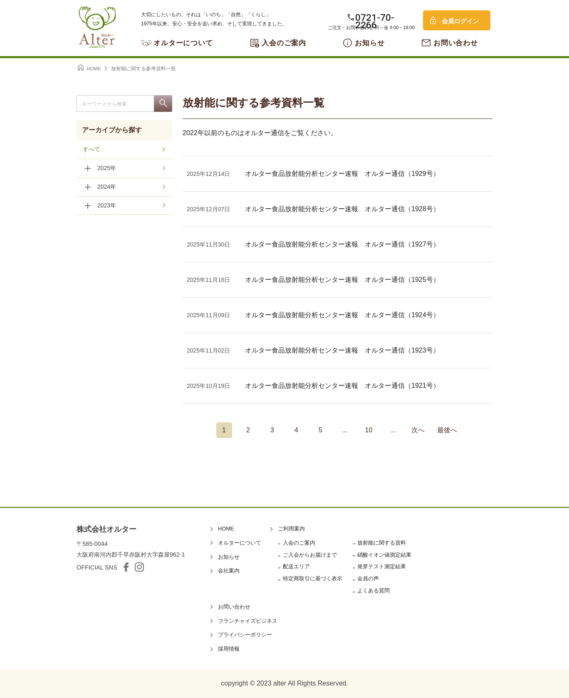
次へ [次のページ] (418, 430)
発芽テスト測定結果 (381, 566)
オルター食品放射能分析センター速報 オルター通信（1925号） (342, 279)
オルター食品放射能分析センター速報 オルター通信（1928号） (342, 208)
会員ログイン (460, 21)
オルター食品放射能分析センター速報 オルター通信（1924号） (342, 314)
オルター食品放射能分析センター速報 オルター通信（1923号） (342, 350)
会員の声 (368, 578)
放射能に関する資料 (381, 543)
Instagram (139, 567)
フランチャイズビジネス (247, 621)
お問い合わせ (455, 43)
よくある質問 (373, 590)
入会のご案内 (284, 43)
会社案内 (229, 570)
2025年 (106, 168)
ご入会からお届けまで (310, 555)
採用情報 (229, 649)
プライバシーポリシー (245, 634)
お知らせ (369, 43)
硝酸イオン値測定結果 (384, 555)
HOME (226, 528)
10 (369, 430)
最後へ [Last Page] (447, 430)
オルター (97, 27)
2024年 (106, 187)
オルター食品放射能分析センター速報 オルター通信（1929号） (342, 173)
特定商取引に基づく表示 (312, 578)
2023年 (106, 205)
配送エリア (296, 566)
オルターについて (183, 43)
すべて (91, 149)
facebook (126, 567)
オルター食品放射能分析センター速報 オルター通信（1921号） (342, 385)
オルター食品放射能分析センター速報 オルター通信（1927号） (342, 244)
